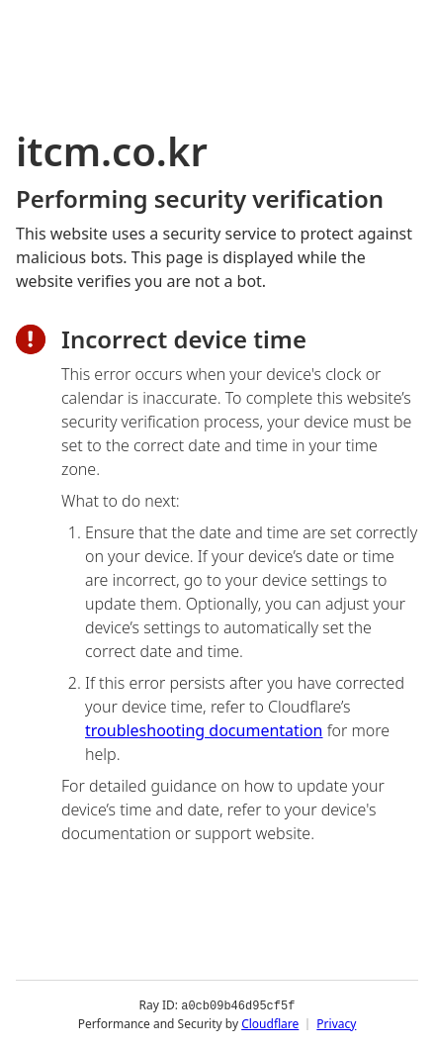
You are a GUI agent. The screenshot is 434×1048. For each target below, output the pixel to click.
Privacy (336, 1022)
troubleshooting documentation (204, 730)
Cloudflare (270, 1022)
